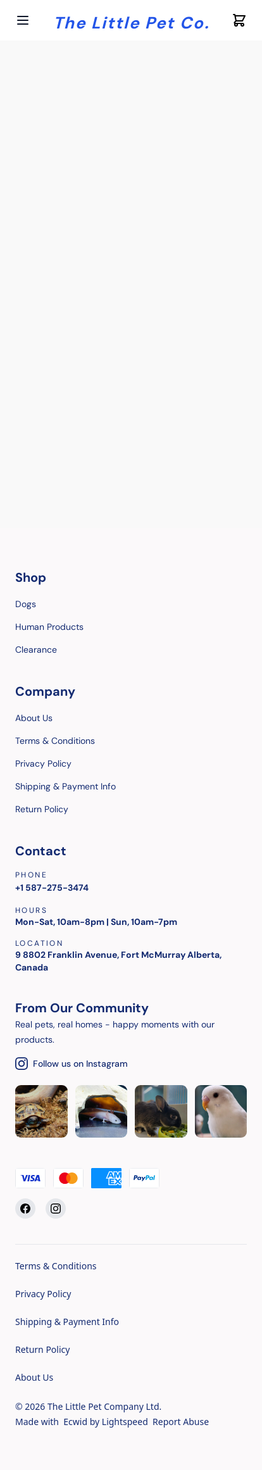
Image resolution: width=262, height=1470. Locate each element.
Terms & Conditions (56, 1266)
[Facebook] (25, 1208)
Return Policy (42, 1349)
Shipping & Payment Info (67, 1322)
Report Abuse (181, 1422)
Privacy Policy (43, 1294)
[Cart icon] (239, 20)
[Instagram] (56, 1208)
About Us (34, 1377)
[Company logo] (131, 20)
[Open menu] (22, 20)
